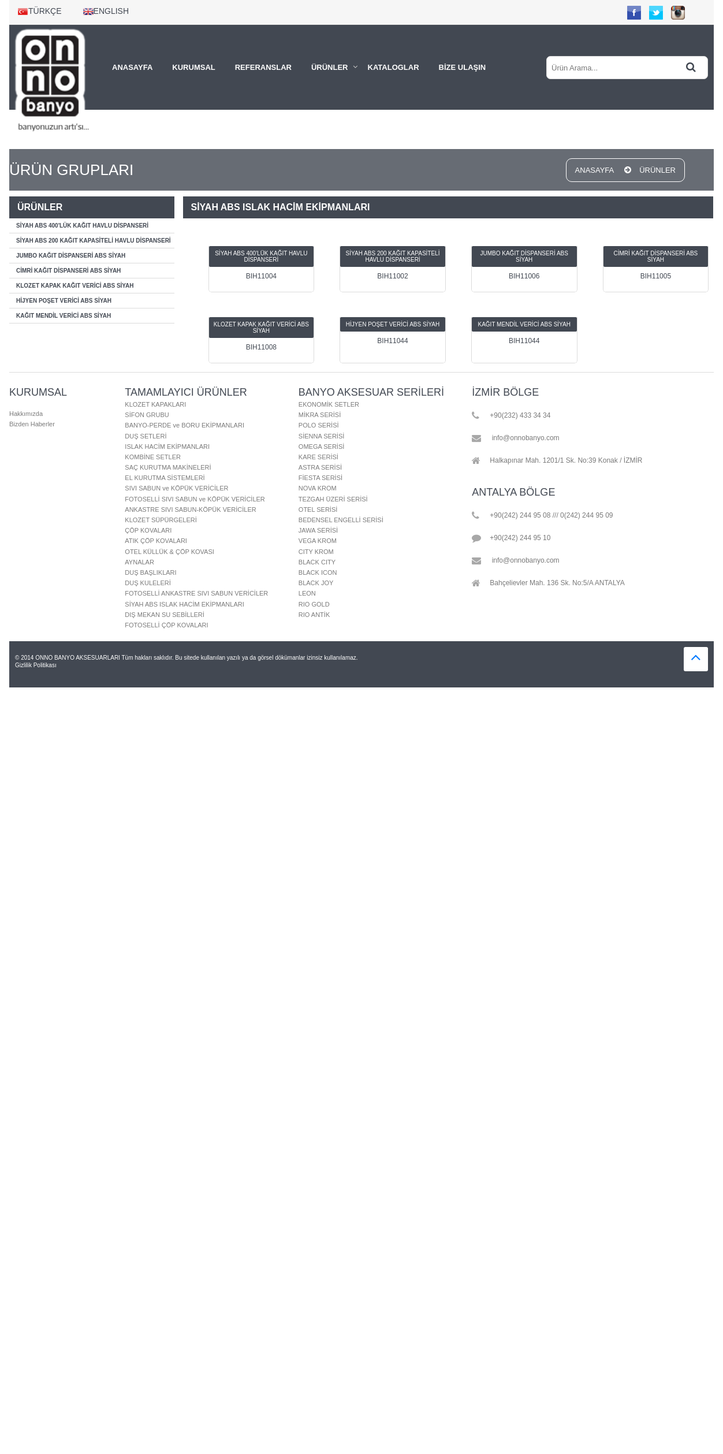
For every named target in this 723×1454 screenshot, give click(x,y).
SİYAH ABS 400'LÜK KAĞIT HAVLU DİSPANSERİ (82, 225)
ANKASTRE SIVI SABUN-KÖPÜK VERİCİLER (190, 509)
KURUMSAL (193, 67)
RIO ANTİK (314, 614)
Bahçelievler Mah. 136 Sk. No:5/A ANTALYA (548, 583)
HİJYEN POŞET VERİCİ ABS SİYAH (63, 301)
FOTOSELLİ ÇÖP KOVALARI (166, 625)
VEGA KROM (318, 540)
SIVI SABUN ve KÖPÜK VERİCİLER (176, 488)
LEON (307, 593)
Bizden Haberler (32, 424)
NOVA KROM (318, 488)
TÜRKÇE (40, 11)
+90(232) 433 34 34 (511, 416)
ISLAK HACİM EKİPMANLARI (167, 446)
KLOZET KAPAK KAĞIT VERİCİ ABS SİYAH (75, 285)
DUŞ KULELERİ (147, 582)
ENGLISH (106, 11)
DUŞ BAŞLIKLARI (150, 572)
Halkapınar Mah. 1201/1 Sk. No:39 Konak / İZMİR (557, 461)
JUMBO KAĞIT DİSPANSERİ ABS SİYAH (70, 255)
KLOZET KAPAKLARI (155, 404)
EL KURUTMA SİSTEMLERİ (164, 477)
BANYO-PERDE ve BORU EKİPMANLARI (184, 425)
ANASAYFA (132, 67)
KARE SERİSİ (318, 456)
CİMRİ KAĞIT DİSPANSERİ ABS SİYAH (68, 270)
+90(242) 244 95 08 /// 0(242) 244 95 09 (542, 515)
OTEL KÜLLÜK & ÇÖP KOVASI (169, 551)
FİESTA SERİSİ (320, 477)
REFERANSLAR (263, 67)
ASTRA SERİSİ (320, 467)
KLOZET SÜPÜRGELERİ (161, 519)
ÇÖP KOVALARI (148, 530)
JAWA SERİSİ (318, 530)
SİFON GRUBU (147, 414)
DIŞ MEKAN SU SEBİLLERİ (164, 614)
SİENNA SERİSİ (321, 436)
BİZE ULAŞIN (462, 67)
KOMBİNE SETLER (153, 456)
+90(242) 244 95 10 (511, 538)
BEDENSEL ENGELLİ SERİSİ (341, 519)
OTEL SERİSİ (318, 509)
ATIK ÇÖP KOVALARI (156, 540)
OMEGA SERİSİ (321, 446)
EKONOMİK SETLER (329, 404)
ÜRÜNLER (329, 67)
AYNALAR (139, 562)
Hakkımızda (26, 413)
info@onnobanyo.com (515, 438)
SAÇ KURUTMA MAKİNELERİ (168, 467)
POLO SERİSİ (319, 425)
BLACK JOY (316, 582)
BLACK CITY (317, 562)
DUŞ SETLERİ (145, 436)
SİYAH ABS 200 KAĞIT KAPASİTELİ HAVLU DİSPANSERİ (93, 240)
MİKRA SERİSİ (320, 414)
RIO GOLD (314, 604)
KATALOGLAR (393, 67)
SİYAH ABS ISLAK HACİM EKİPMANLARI (184, 604)
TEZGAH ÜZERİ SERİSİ (333, 499)
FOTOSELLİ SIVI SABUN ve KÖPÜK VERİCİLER (194, 499)
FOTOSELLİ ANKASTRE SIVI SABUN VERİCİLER (196, 593)
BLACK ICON (318, 572)
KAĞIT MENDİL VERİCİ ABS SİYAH (63, 316)
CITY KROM (316, 551)
